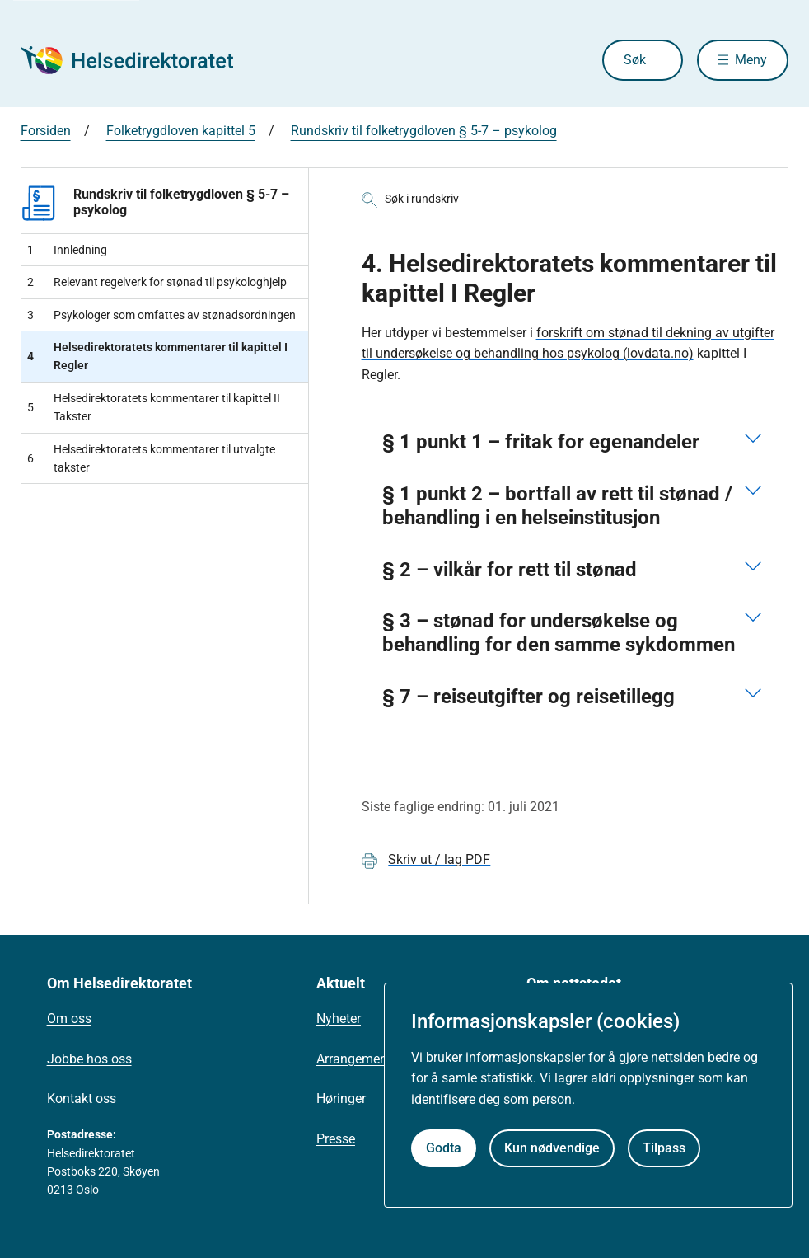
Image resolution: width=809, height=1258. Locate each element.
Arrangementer (359, 1059)
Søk (635, 60)
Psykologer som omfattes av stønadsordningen (161, 315)
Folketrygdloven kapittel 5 (180, 130)
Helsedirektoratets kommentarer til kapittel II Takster (153, 407)
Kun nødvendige (552, 1148)
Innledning (67, 250)
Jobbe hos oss (89, 1059)
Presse (335, 1139)
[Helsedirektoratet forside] (139, 60)
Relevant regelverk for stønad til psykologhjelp (157, 282)
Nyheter (338, 1018)
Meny (751, 60)
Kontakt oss (81, 1098)
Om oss (69, 1018)
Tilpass (664, 1148)
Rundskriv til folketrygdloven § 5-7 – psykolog (424, 130)
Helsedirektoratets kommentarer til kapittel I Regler (157, 356)
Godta (443, 1148)
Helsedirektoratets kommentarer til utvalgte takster (151, 458)
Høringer (341, 1098)
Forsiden (46, 130)
